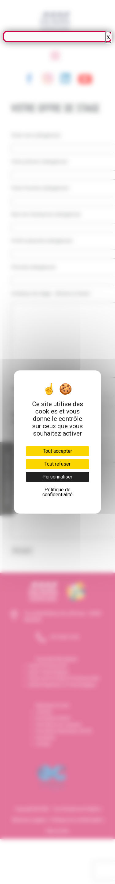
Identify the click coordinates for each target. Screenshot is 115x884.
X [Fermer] (108, 37)
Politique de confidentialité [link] (57, 492)
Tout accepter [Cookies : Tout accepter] (57, 451)
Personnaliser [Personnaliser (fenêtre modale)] (57, 477)
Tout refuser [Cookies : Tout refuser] (57, 464)
